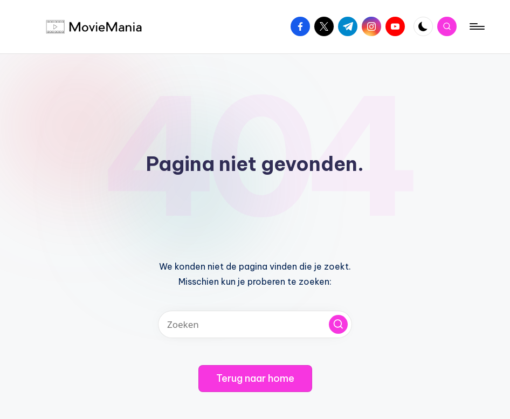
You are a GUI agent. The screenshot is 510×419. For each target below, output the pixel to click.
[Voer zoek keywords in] (255, 324)
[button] (338, 324)
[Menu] (476, 26)
